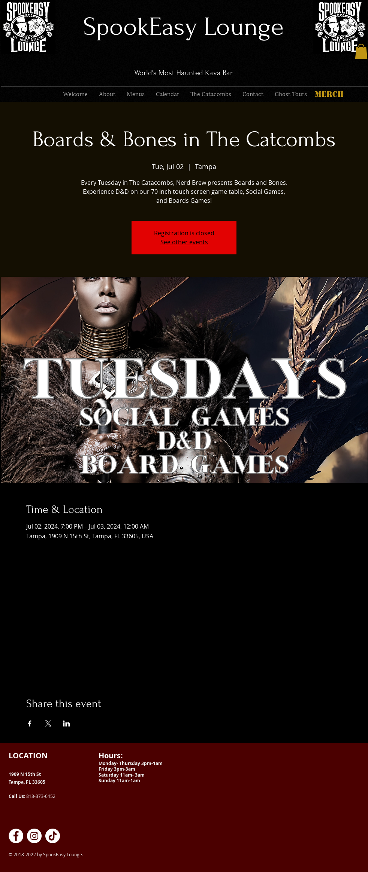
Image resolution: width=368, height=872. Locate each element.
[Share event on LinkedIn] (66, 723)
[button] (361, 51)
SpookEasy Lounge (183, 26)
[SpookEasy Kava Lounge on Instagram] (34, 836)
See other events (184, 242)
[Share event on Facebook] (29, 723)
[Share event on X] (48, 723)
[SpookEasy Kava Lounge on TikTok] (52, 836)
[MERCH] (329, 94)
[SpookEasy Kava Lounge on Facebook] (16, 836)
